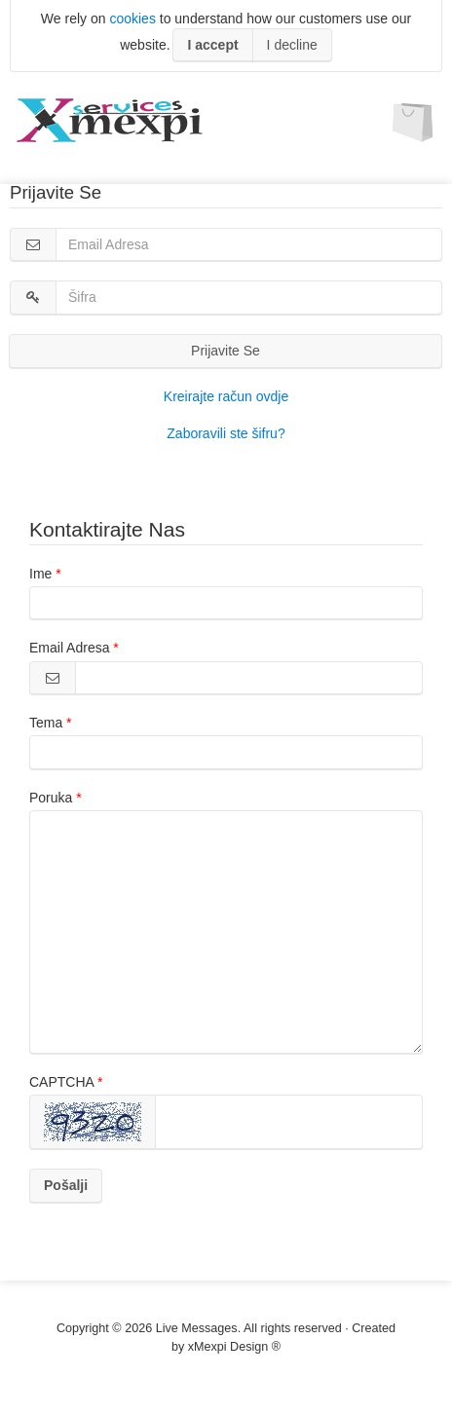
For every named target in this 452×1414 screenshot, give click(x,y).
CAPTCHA (61, 1082)
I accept (212, 45)
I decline (292, 45)
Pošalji (66, 1185)
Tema (45, 722)
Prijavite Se (225, 350)
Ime (40, 573)
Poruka (50, 797)
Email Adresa (69, 647)
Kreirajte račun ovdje (226, 396)
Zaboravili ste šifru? (225, 433)
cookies (132, 18)
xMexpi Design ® (234, 1347)
